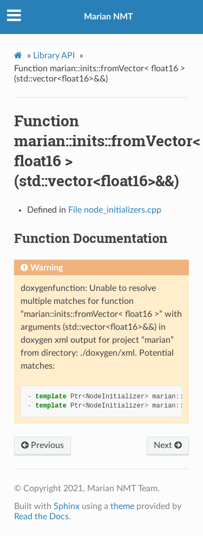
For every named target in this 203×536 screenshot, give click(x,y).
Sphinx (67, 506)
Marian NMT (108, 16)
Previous (42, 445)
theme (122, 506)
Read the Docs (41, 516)
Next (168, 445)
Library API (54, 55)
